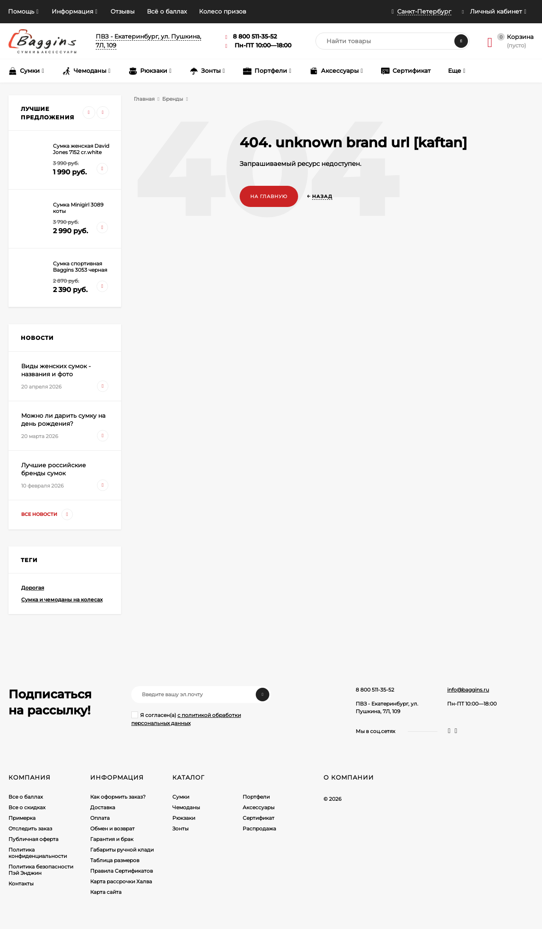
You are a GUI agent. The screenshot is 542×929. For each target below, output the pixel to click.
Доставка (102, 807)
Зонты (180, 828)
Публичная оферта (33, 839)
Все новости (47, 514)
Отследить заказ (30, 828)
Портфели (256, 797)
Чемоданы (186, 807)
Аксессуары (258, 807)
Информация (72, 11)
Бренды (172, 99)
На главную (269, 196)
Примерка (22, 818)
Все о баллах (25, 797)
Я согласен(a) (186, 718)
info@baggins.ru (468, 689)
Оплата (100, 818)
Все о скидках (26, 807)
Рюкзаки (183, 818)
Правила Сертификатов (121, 871)
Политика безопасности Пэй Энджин (40, 869)
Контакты (20, 883)
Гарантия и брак (111, 839)
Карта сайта (106, 892)
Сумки (180, 797)
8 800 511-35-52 (375, 689)
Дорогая (32, 587)
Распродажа (259, 828)
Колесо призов (222, 11)
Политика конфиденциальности (37, 852)
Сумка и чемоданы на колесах (61, 599)
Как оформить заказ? (118, 797)
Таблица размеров (114, 860)
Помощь (21, 11)
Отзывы (123, 11)
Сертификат (258, 818)
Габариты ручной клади (122, 849)
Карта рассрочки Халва (121, 881)
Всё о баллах (167, 11)
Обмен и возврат (112, 828)
